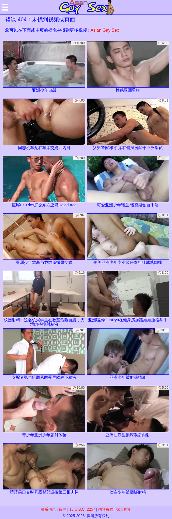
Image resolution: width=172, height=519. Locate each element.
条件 (62, 509)
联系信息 (48, 509)
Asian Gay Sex (104, 30)
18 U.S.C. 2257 (82, 509)
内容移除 (105, 509)
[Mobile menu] (5, 7)
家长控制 (123, 509)
